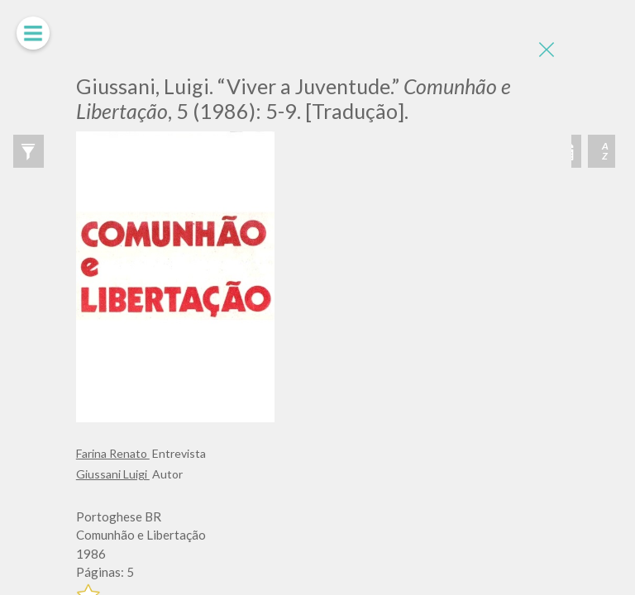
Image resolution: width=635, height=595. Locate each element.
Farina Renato (113, 453)
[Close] (546, 49)
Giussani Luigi (113, 474)
